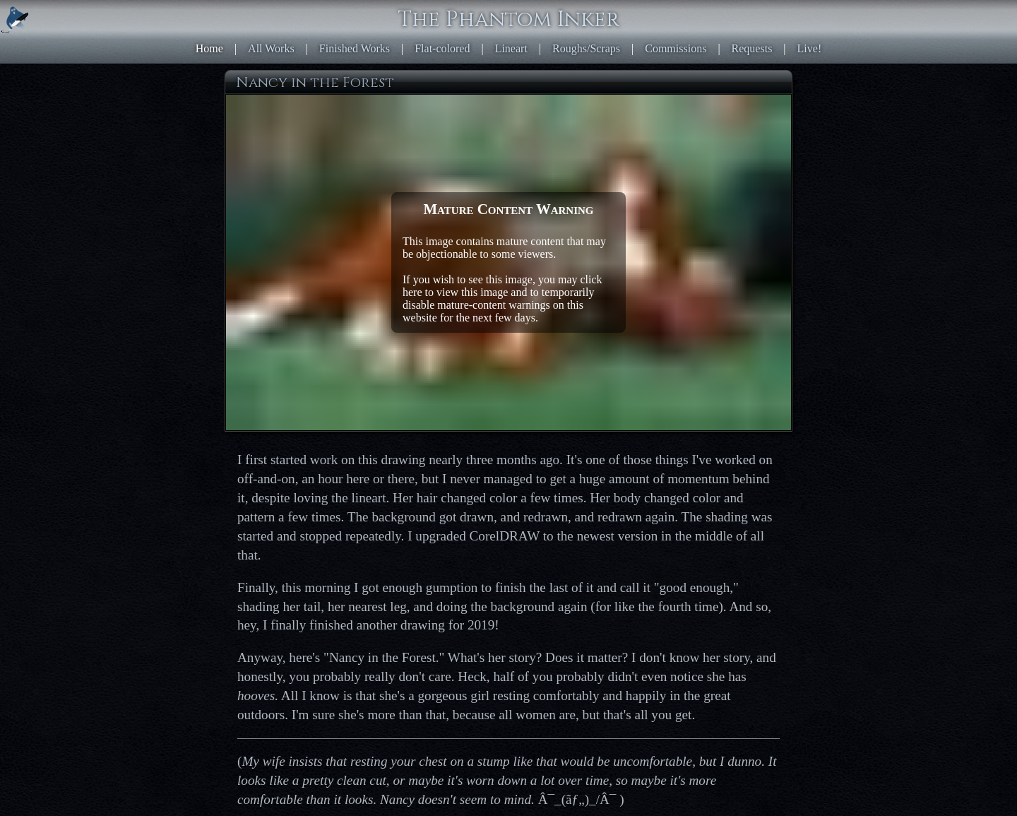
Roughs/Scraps (586, 48)
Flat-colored (442, 48)
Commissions (675, 48)
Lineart (511, 48)
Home (209, 48)
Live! (809, 48)
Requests (752, 48)
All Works (271, 48)
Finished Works (354, 48)
